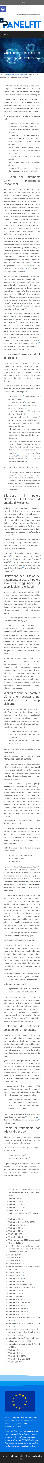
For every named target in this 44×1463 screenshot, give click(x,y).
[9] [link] (21, 305)
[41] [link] (10, 915)
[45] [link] (26, 1116)
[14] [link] (39, 342)
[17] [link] (23, 396)
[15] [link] (39, 388)
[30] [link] (11, 555)
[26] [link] (38, 477)
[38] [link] (20, 878)
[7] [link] (24, 293)
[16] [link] (26, 391)
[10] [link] (25, 308)
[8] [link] (9, 302)
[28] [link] (28, 525)
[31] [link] (13, 558)
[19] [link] (29, 410)
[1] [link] (33, 204)
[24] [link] (26, 461)
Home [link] (2, 74)
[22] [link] (26, 428)
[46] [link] (39, 1119)
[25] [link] (16, 474)
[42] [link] (12, 956)
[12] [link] (16, 322)
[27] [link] (17, 489)
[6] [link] (23, 290)
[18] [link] (25, 402)
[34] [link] (15, 564)
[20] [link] (39, 416)
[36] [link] (13, 570)
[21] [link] (27, 425)
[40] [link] (15, 890)
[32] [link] (32, 558)
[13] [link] (29, 331)
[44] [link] (39, 1099)
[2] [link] (39, 250)
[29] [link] (12, 534)
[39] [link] (25, 884)
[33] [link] (11, 561)
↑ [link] (14, 1195)
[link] (3, 9)
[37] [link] (39, 866)
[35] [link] (23, 567)
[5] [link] (24, 271)
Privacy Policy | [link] (30, 1456)
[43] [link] (38, 979)
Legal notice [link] (19, 1456)
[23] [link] (18, 455)
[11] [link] (13, 319)
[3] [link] (16, 259)
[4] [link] (37, 259)
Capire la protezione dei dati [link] (16, 74)
